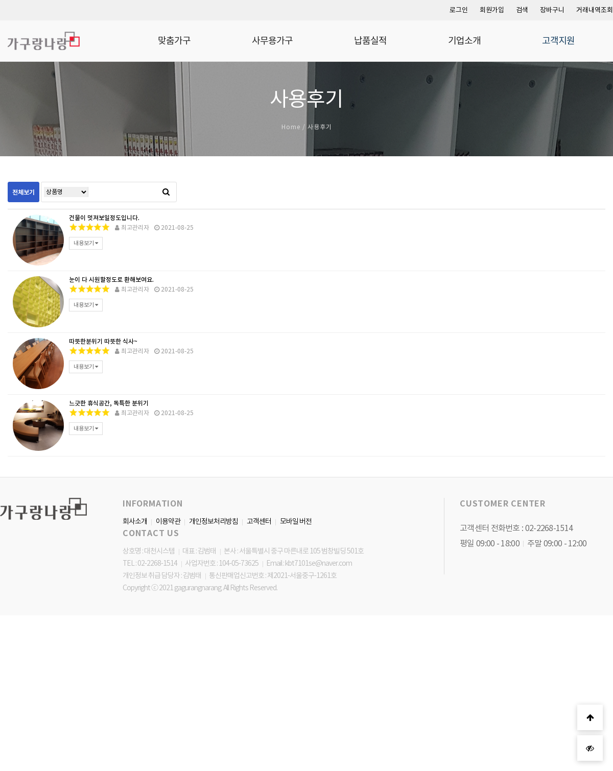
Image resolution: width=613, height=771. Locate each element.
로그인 (459, 10)
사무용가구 (272, 40)
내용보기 (86, 243)
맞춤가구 (174, 40)
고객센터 (259, 521)
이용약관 (168, 521)
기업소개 (464, 40)
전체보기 (23, 192)
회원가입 (492, 10)
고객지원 (558, 40)
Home (290, 127)
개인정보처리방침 (213, 521)
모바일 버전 (296, 521)
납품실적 (370, 40)
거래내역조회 (594, 10)
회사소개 (135, 521)
